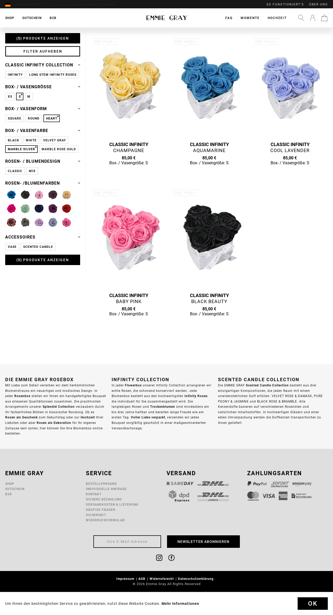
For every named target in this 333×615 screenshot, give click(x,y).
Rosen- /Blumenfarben (42, 183)
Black (13, 140)
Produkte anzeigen (42, 38)
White (31, 140)
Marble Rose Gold (59, 149)
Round (34, 118)
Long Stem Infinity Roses (52, 75)
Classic (15, 171)
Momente (250, 18)
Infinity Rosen (196, 396)
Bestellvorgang (101, 484)
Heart (51, 118)
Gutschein (14, 489)
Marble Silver (21, 149)
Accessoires (42, 237)
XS (10, 96)
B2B (8, 494)
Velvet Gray (54, 140)
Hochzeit (277, 18)
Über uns (318, 4)
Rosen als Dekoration (54, 423)
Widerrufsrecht (162, 579)
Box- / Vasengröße (42, 86)
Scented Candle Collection (267, 385)
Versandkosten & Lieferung (112, 504)
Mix (32, 171)
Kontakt (93, 494)
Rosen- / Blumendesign (42, 161)
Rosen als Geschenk (21, 417)
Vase (12, 247)
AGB (142, 579)
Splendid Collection (59, 407)
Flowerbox (133, 385)
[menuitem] (10, 4)
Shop (9, 484)
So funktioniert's (285, 4)
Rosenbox (22, 396)
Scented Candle (38, 247)
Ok (312, 603)
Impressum (125, 579)
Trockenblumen (162, 407)
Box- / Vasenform (42, 108)
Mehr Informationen (180, 603)
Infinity (15, 75)
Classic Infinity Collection (42, 64)
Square (14, 118)
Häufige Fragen (100, 510)
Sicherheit (96, 515)
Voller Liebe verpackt (148, 417)
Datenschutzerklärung (196, 579)
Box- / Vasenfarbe (42, 130)
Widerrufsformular (105, 520)
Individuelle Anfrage (106, 489)
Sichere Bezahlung (104, 499)
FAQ (229, 18)
